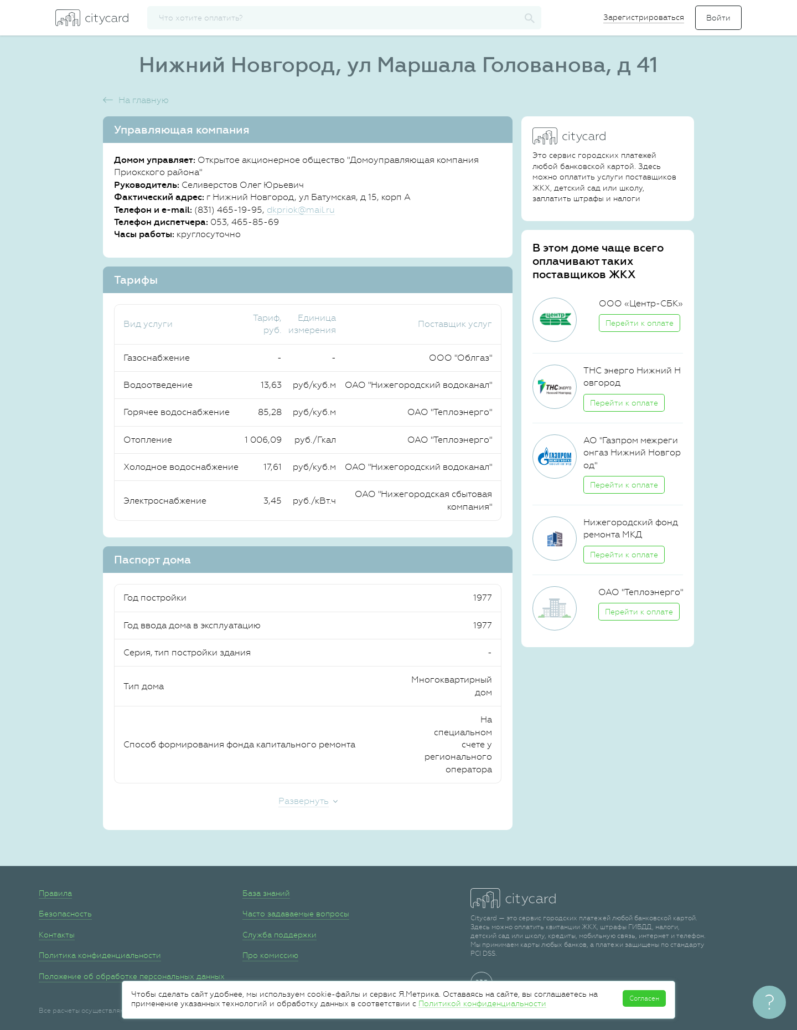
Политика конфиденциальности (100, 955)
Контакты (57, 934)
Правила (55, 893)
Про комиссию (270, 955)
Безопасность (65, 913)
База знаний (266, 893)
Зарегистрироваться (643, 17)
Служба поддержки (279, 934)
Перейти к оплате (639, 323)
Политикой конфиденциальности (482, 1003)
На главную (143, 100)
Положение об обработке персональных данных (132, 976)
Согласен (644, 998)
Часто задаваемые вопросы (295, 913)
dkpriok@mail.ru (301, 209)
